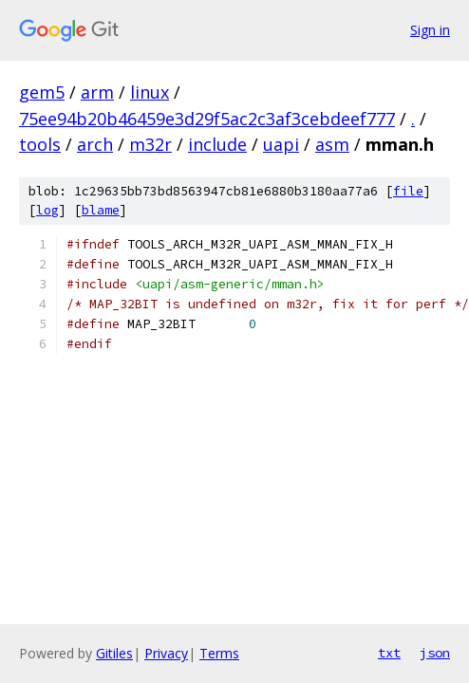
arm (97, 92)
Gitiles (114, 653)
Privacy (166, 653)
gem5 (42, 92)
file (408, 191)
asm (332, 144)
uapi (281, 144)
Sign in (430, 30)
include (217, 144)
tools (40, 144)
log (47, 210)
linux (149, 92)
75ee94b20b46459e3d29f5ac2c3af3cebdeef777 (207, 118)
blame (101, 210)
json (435, 652)
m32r (150, 144)
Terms (219, 653)
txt (389, 652)
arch (95, 144)
